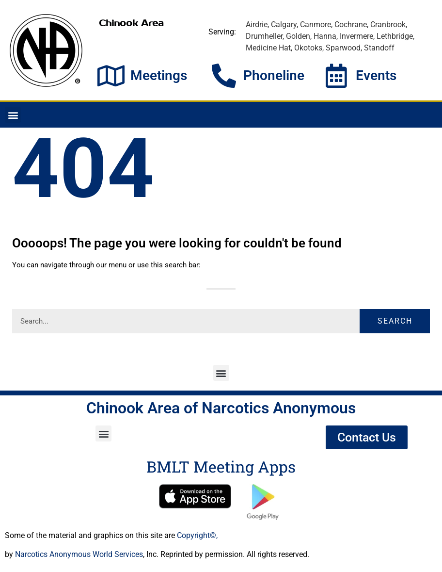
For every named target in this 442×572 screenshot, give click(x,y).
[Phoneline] (224, 76)
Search (395, 321)
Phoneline (273, 75)
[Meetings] (111, 76)
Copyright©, (197, 535)
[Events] (336, 76)
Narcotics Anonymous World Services (79, 554)
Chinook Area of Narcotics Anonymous (221, 408)
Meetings (158, 75)
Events (376, 75)
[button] (13, 115)
